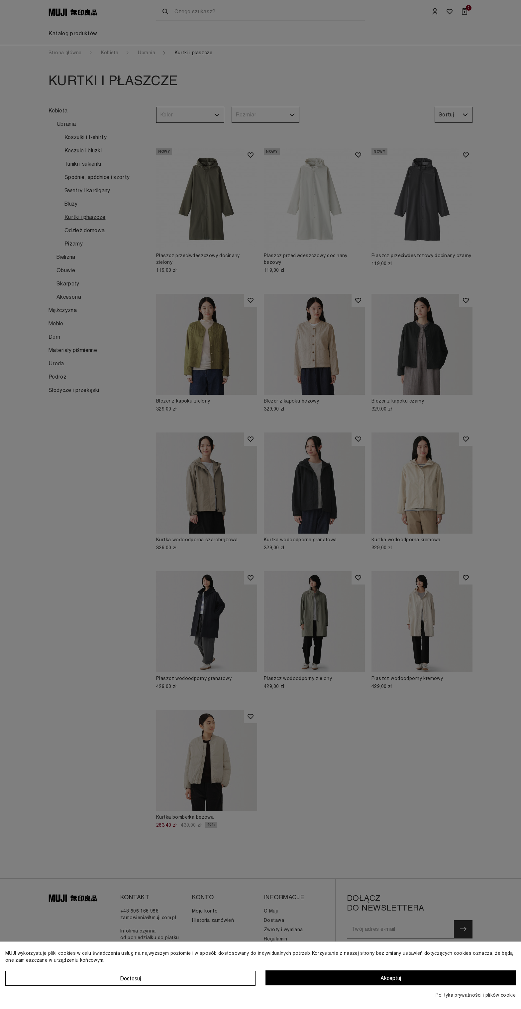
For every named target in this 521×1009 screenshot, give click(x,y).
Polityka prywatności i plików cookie (476, 995)
